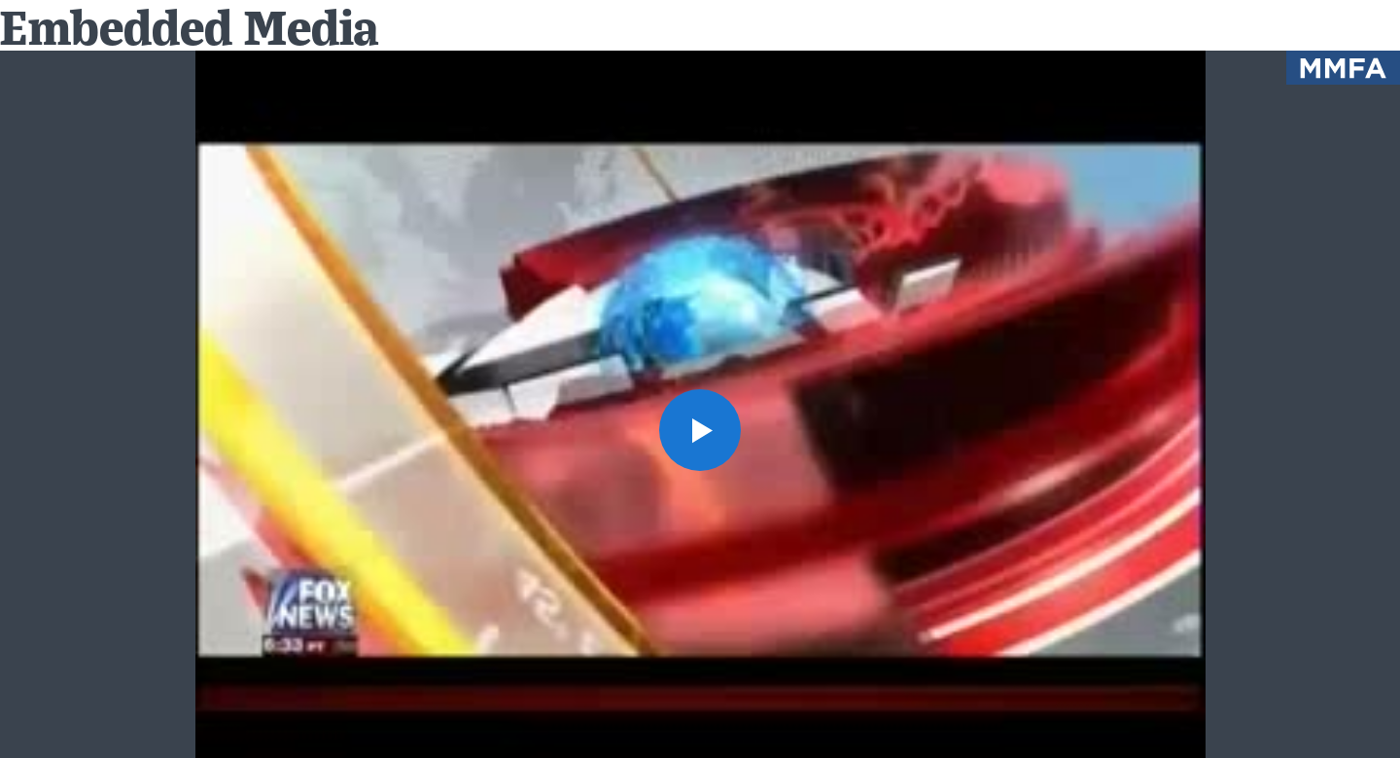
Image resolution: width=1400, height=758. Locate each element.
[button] (700, 430)
